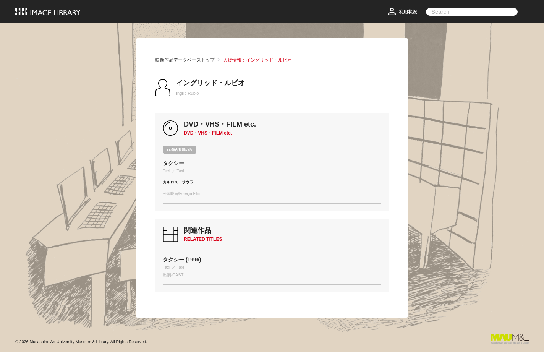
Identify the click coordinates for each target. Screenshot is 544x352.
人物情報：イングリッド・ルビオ (257, 60)
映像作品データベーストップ (185, 60)
